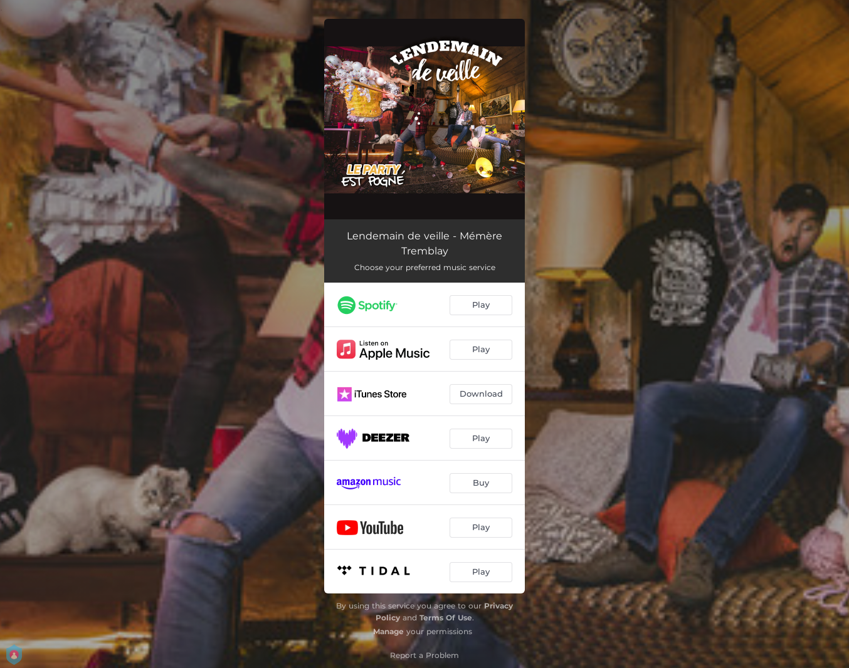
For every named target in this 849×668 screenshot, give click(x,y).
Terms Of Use (445, 617)
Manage (388, 631)
